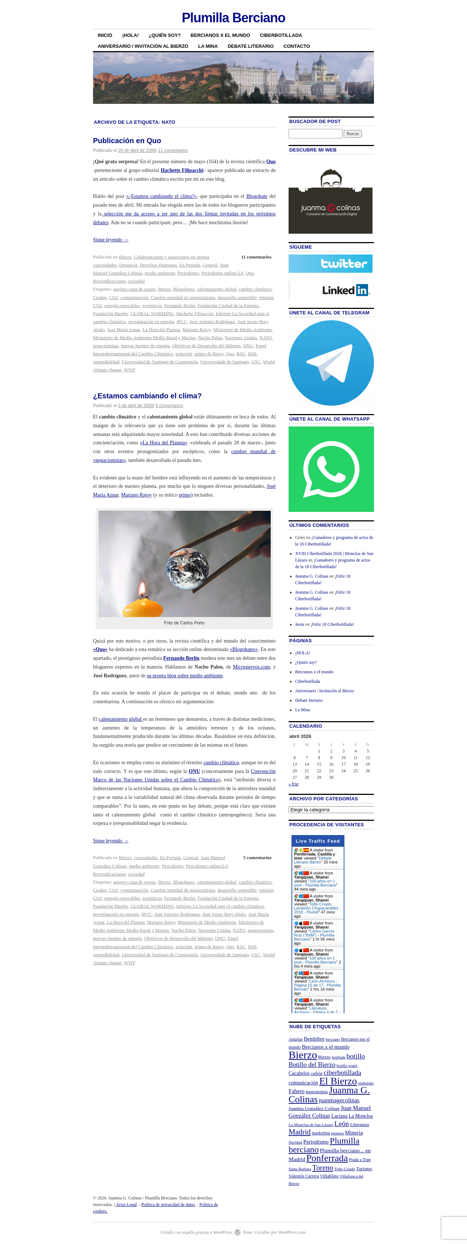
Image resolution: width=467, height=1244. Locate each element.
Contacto (296, 46)
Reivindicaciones (109, 281)
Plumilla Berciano (233, 17)
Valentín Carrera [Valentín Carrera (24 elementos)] (304, 1176)
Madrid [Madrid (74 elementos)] (300, 1132)
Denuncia (128, 265)
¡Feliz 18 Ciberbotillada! (332, 624)
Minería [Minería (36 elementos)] (354, 1132)
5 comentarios (169, 405)
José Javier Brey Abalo (224, 914)
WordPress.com (291, 1232)
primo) (186, 495)
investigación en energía (151, 321)
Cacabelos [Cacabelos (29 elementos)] (299, 1073)
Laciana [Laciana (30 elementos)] (339, 1116)
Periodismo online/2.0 (222, 273)
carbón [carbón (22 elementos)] (316, 1073)
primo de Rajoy (209, 353)
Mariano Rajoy (196, 329)
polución (183, 353)
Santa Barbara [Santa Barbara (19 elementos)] (300, 1169)
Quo (271, 161)
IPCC (182, 321)
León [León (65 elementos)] (341, 1124)
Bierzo (125, 257)
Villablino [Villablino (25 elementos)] (329, 1176)
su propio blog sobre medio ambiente (185, 675)
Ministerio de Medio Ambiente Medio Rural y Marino (144, 337)
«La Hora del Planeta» (164, 442)
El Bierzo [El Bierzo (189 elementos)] (338, 1081)
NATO (265, 337)
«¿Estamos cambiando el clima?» (161, 196)
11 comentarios (173, 150)
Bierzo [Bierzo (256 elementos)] (303, 1055)
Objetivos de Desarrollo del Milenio (206, 345)
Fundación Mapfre (110, 313)
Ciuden (100, 297)
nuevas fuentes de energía (145, 345)
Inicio (105, 35)
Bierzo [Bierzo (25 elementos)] (324, 1057)
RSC (241, 353)
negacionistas (106, 345)
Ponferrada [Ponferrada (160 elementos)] (327, 1158)
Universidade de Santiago (224, 361)
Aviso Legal (126, 1204)
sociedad (136, 281)
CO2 (113, 297)
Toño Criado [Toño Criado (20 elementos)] (344, 1169)
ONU (248, 345)
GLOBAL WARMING (152, 313)
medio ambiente (160, 273)
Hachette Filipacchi (182, 170)
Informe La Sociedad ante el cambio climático (220, 906)
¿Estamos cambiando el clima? (147, 396)
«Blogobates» (244, 649)
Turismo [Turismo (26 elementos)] (364, 1168)
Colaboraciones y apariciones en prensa (171, 257)
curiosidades (105, 265)
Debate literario (251, 46)
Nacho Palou (210, 337)
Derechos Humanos (158, 265)
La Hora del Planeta (161, 329)
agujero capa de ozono (134, 289)
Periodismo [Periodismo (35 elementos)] (316, 1141)
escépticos (152, 305)
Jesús (299, 624)
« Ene (294, 783)
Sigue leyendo (110, 239)
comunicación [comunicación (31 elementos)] (303, 1083)
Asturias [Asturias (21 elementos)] (296, 1039)
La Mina (208, 46)
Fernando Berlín (179, 305)
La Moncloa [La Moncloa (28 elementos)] (361, 1116)
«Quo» (100, 649)
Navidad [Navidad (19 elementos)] (295, 1142)
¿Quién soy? (164, 35)
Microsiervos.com (251, 667)
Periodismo (188, 273)
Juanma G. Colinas (311, 576)
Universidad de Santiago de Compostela (160, 361)
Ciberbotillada (281, 35)
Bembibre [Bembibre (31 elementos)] (314, 1039)
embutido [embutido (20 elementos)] (366, 1083)
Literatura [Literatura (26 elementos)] (359, 1124)
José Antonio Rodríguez (212, 321)
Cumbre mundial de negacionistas (183, 297)
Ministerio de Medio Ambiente (242, 329)
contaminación (134, 297)
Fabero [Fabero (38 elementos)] (297, 1091)
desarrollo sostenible (236, 297)
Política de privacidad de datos (168, 1204)
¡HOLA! (130, 35)
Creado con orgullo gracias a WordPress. (197, 1232)
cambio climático (255, 289)
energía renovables (122, 305)
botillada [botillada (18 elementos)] (338, 1057)
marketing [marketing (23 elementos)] (321, 1133)
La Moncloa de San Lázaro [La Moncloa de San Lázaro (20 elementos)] (311, 1124)
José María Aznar (123, 329)
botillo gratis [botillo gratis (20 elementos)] (347, 1065)
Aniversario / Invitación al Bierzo (143, 46)
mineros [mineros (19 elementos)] (337, 1133)
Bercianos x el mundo (220, 35)
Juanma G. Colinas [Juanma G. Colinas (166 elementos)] (329, 1094)
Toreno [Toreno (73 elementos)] (322, 1168)
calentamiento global (217, 289)
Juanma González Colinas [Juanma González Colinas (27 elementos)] (314, 1108)
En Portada (189, 265)
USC (255, 361)
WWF (130, 369)
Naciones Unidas (241, 337)
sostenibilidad (106, 361)
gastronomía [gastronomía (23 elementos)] (317, 1091)
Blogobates (184, 289)
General (209, 265)
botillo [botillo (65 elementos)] (356, 1056)
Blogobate (256, 196)
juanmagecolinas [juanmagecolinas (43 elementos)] (339, 1100)
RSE (252, 353)
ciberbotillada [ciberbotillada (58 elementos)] (342, 1072)
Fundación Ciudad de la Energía (227, 305)
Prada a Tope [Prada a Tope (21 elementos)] (360, 1159)
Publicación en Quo (127, 141)
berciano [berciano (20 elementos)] (333, 1039)
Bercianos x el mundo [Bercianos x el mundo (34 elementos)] (326, 1047)
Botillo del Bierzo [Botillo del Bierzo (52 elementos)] (312, 1064)
